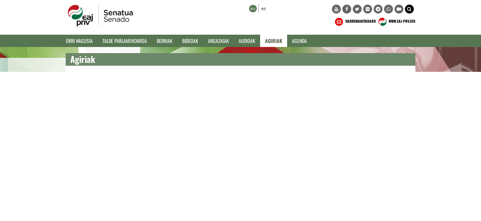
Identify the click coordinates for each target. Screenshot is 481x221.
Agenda (299, 41)
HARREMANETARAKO (355, 22)
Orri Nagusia (79, 41)
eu (253, 8)
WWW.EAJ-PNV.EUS (396, 22)
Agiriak (273, 41)
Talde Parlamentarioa (124, 41)
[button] (409, 9)
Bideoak (190, 41)
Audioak (247, 41)
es (263, 8)
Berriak (164, 41)
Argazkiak (218, 41)
